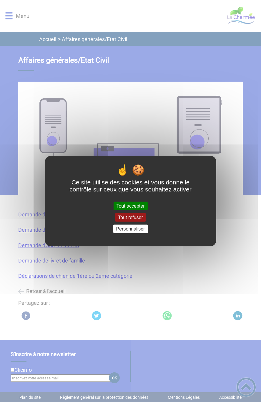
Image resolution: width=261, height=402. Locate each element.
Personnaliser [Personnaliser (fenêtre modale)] (130, 228)
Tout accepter (130, 205)
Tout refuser (130, 217)
